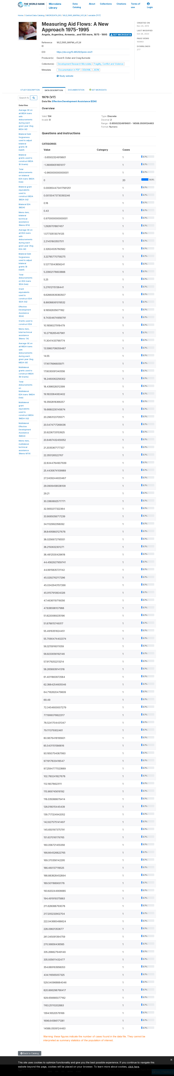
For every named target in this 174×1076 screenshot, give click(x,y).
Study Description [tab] (30, 90)
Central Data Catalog (34, 15)
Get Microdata (120, 34)
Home (20, 15)
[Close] (171, 1059)
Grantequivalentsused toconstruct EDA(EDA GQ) (25, 295)
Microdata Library (55, 5)
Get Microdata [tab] (98, 89)
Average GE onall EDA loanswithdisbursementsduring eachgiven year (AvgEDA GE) (26, 239)
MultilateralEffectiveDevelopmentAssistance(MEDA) (25, 429)
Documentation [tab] (76, 90)
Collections (106, 4)
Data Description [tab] (54, 90)
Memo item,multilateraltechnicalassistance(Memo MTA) (24, 447)
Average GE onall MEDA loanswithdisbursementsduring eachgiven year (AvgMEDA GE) (26, 353)
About (92, 4)
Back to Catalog (29, 1053)
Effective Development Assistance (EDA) (74, 101)
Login (150, 5)
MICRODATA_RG (53, 15)
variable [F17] (94, 15)
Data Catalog (77, 5)
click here (133, 1066)
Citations (121, 4)
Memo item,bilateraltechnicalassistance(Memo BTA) (24, 218)
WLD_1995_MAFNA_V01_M (74, 15)
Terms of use (135, 5)
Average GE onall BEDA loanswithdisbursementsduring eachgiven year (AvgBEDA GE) (26, 119)
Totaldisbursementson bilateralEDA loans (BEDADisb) (26, 175)
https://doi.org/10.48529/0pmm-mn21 (74, 52)
